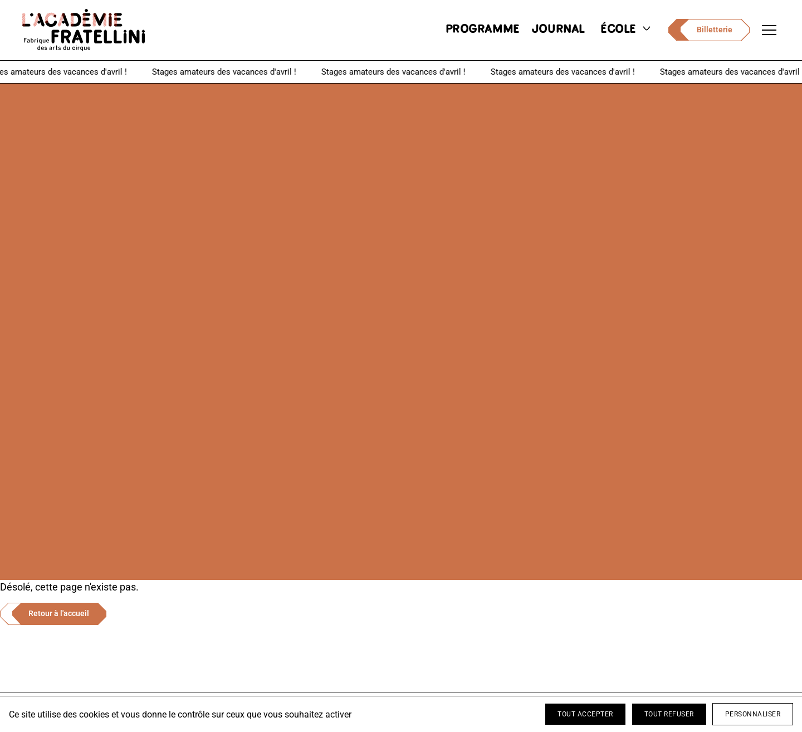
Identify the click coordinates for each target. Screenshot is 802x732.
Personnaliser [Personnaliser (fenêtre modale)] (753, 714)
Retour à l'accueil (58, 613)
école (626, 29)
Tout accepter (585, 714)
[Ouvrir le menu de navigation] (769, 30)
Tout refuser (669, 714)
